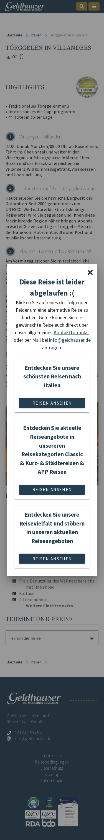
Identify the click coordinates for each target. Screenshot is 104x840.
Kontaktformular (71, 332)
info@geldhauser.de (70, 340)
